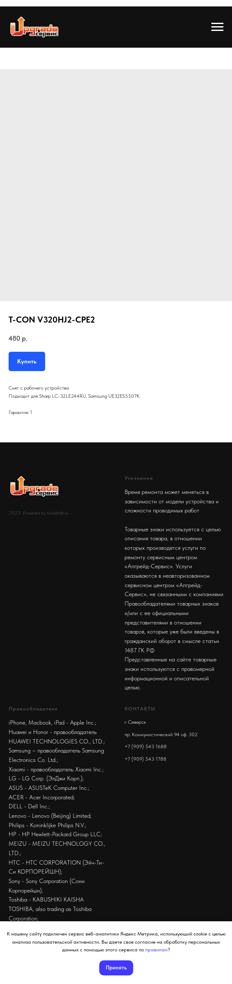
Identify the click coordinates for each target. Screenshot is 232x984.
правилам (156, 950)
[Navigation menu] (217, 27)
